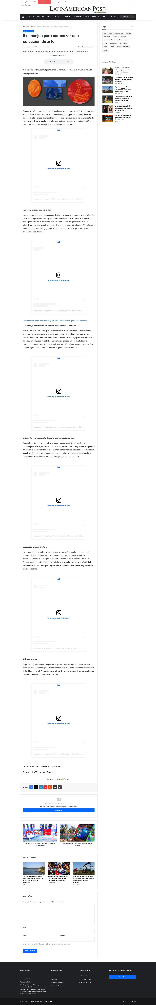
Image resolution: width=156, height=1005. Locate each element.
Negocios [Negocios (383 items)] (125, 46)
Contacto (54, 979)
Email (25, 935)
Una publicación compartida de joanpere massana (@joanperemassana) (55, 427)
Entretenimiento (37, 27)
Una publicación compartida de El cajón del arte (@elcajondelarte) (53, 199)
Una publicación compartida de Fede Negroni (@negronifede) (52, 536)
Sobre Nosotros (55, 976)
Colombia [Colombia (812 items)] (128, 33)
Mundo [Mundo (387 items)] (105, 46)
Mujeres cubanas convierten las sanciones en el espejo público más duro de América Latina (58, 878)
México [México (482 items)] (112, 46)
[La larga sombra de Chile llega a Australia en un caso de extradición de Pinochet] (107, 109)
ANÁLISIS (68, 16)
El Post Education (86, 982)
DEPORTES (77, 16)
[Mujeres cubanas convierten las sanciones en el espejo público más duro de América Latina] (59, 868)
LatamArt (84, 976)
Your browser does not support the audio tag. (59, 61)
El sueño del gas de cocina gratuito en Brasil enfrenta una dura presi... (123, 118)
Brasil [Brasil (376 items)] (105, 33)
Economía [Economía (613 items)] (114, 40)
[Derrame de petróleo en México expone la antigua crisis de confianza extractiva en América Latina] (107, 70)
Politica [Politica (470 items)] (106, 50)
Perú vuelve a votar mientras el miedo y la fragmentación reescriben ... (124, 79)
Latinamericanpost (48, 1001)
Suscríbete (58, 810)
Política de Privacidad (57, 982)
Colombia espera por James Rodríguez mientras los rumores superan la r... (123, 98)
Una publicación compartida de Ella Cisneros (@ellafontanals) (52, 648)
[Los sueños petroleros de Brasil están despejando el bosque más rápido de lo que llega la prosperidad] (34, 868)
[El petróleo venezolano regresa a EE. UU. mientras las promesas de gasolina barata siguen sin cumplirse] (84, 868)
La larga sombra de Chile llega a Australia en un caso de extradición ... (123, 108)
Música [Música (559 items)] (119, 46)
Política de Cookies (56, 986)
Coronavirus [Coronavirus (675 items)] (107, 36)
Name (25, 927)
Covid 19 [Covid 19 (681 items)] (115, 36)
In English (113, 16)
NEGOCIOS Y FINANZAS (45, 16)
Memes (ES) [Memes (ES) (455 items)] (123, 43)
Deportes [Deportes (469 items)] (106, 40)
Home (25, 27)
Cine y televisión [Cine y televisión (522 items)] (119, 33)
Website (62, 935)
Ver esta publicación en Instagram (58, 168)
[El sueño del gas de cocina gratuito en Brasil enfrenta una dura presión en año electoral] (107, 118)
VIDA (103, 16)
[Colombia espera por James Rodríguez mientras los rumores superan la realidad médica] (107, 99)
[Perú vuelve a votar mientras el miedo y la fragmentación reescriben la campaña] (107, 80)
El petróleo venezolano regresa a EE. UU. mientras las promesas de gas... (123, 89)
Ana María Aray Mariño (29, 47)
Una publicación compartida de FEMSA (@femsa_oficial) (51, 311)
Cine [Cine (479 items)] (110, 33)
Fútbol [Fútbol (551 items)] (105, 43)
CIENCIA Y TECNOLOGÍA (91, 16)
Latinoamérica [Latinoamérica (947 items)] (113, 43)
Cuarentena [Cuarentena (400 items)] (123, 36)
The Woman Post (86, 979)
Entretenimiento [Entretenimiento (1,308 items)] (123, 40)
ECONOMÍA (58, 16)
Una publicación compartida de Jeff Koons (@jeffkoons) (50, 754)
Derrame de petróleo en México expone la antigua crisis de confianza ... (123, 70)
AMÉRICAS (31, 16)
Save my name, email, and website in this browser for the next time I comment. (47, 944)
